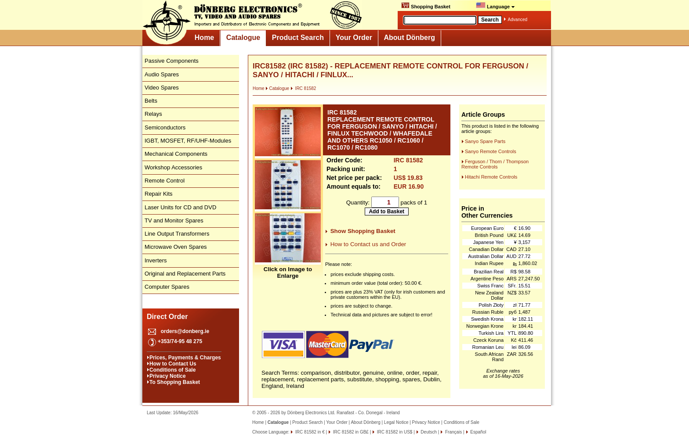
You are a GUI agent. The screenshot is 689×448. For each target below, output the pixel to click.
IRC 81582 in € (309, 432)
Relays (153, 114)
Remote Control (165, 180)
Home (204, 37)
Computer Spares (167, 286)
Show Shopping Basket (362, 231)
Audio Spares (162, 74)
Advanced (517, 19)
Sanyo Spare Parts (485, 141)
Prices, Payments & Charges (185, 358)
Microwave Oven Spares (176, 247)
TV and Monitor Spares (174, 220)
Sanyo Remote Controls (490, 151)
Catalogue (243, 37)
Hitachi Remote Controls (491, 176)
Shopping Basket (425, 5)
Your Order (354, 37)
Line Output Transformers (177, 233)
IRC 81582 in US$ (394, 432)
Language (495, 5)
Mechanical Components (176, 154)
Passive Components (172, 60)
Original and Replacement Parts (185, 273)
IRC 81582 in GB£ (350, 432)
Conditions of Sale (172, 370)
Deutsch (428, 432)
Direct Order (167, 316)
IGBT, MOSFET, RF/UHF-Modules (188, 140)
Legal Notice (396, 422)
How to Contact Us (172, 364)
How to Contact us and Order (368, 244)
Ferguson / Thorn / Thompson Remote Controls (495, 164)
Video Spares (162, 87)
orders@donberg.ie (185, 331)
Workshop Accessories (173, 167)
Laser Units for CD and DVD (180, 207)
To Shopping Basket (174, 382)
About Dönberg (409, 37)
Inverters (156, 260)
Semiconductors (165, 127)
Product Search (298, 37)
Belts (151, 100)
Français (453, 432)
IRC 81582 (303, 88)
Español (477, 432)
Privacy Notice (167, 376)
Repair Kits (159, 193)
